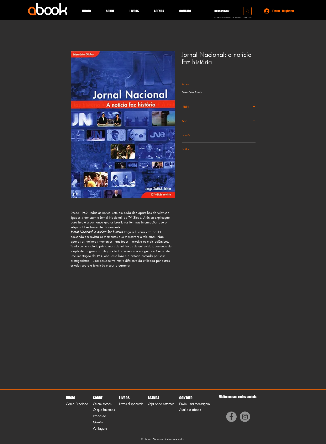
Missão (98, 422)
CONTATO (186, 397)
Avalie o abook (190, 410)
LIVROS (124, 397)
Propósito (99, 416)
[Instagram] (245, 417)
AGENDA (153, 397)
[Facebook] (231, 417)
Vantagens (100, 428)
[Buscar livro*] (224, 11)
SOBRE (97, 397)
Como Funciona (77, 404)
